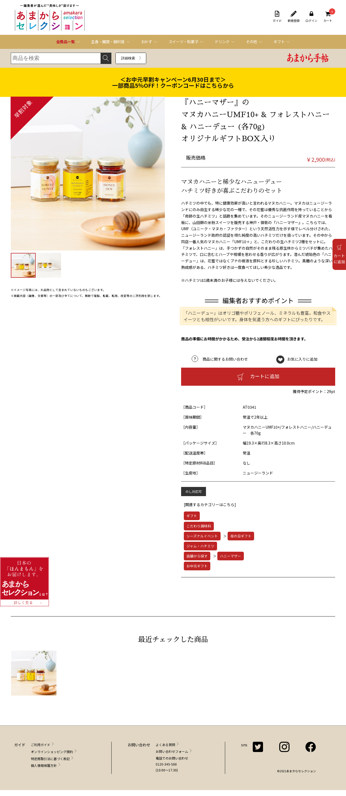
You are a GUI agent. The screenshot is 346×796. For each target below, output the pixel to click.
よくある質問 (165, 744)
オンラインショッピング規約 (52, 751)
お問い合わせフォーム (172, 751)
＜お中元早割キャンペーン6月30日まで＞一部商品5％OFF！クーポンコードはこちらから (173, 82)
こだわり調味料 (199, 526)
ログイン (311, 17)
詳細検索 (128, 58)
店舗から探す (197, 555)
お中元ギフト (197, 565)
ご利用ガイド (40, 744)
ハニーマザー (230, 555)
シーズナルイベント (202, 535)
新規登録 (294, 17)
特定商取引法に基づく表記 (50, 758)
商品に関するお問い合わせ (225, 359)
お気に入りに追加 (302, 359)
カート (327, 17)
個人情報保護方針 (44, 765)
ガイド (277, 17)
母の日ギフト (240, 535)
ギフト (192, 515)
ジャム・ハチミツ (200, 545)
